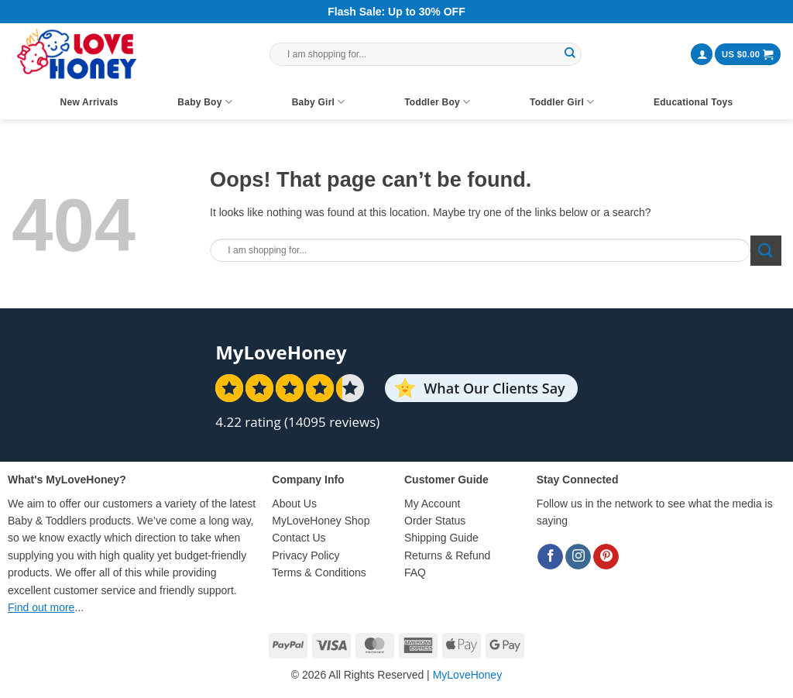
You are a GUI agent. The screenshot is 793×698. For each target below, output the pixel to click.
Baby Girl (318, 102)
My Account (432, 503)
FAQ (415, 572)
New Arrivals (89, 102)
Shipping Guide (441, 537)
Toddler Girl (562, 102)
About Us (294, 503)
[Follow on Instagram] (578, 557)
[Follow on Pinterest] (606, 557)
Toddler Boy (437, 102)
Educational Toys (693, 102)
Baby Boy (204, 102)
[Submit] (570, 54)
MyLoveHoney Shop (320, 520)
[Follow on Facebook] (550, 557)
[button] (701, 54)
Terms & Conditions (319, 572)
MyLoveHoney (468, 675)
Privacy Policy (305, 555)
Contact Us (298, 537)
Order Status (434, 520)
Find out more (41, 607)
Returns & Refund (447, 555)
